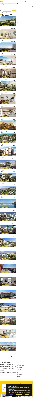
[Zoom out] (32, 4)
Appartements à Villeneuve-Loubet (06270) (20, 374)
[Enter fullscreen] (32, 6)
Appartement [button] (12, 1)
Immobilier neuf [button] (8, 1)
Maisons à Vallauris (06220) (28, 364)
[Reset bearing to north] (32, 5)
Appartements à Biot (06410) (20, 373)
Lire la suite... (8, 374)
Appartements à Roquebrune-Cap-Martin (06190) (20, 376)
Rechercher (14, 10)
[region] (24, 13)
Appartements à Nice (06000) (20, 365)
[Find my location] (32, 7)
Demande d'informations (6, 25)
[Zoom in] (32, 3)
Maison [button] (16, 1)
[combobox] (2, 12)
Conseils (18, 1)
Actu (20, 1)
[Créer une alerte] (8, 8)
